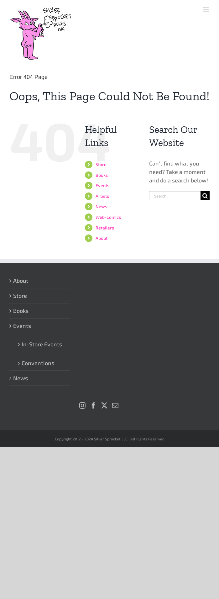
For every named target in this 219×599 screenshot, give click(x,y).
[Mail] (115, 405)
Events (102, 185)
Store (101, 164)
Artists (102, 196)
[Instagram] (82, 405)
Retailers (105, 227)
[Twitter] (104, 405)
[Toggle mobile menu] (206, 9)
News (101, 206)
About (101, 238)
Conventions (38, 363)
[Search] (205, 195)
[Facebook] (93, 405)
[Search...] (175, 195)
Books (102, 175)
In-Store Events (42, 344)
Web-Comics (108, 217)
